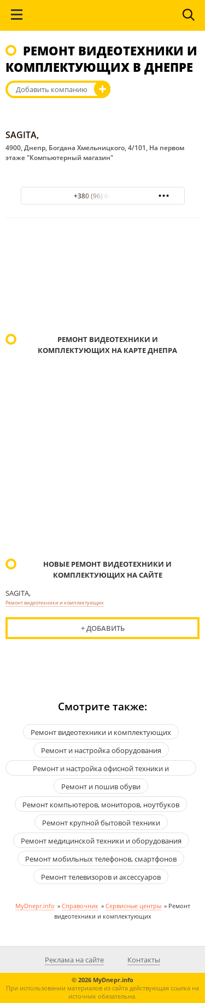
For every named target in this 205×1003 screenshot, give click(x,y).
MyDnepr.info (35, 906)
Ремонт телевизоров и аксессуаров (101, 877)
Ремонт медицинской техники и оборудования (101, 841)
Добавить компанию (51, 89)
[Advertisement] (102, 277)
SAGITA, (22, 135)
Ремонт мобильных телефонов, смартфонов (101, 859)
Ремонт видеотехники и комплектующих (54, 602)
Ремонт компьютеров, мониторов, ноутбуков (100, 805)
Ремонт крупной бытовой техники (101, 823)
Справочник (80, 906)
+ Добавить (103, 628)
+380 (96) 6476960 (102, 196)
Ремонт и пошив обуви (100, 786)
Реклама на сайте (74, 960)
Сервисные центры (133, 906)
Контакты (143, 960)
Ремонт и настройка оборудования (101, 750)
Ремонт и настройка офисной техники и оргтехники (101, 769)
